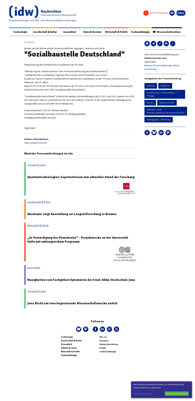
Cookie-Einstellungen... (143, 393)
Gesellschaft (167, 102)
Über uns (103, 337)
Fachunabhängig (140, 32)
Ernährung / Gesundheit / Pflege (162, 94)
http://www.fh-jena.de (35, 142)
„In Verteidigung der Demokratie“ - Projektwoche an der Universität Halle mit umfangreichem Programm (77, 239)
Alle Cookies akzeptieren (177, 393)
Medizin (165, 85)
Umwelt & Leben (92, 32)
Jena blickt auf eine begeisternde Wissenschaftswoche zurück (72, 303)
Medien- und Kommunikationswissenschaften (166, 111)
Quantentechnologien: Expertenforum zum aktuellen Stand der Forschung (81, 177)
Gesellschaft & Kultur (45, 32)
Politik (151, 85)
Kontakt (102, 348)
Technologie (20, 32)
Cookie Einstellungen (107, 351)
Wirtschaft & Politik (116, 32)
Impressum (103, 340)
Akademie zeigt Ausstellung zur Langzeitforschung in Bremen (72, 214)
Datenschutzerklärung (108, 344)
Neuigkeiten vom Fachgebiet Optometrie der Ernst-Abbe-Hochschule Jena (81, 279)
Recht (150, 102)
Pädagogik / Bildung (158, 119)
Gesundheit (69, 32)
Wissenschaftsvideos (167, 32)
